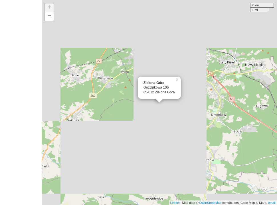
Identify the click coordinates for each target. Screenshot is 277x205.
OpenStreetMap (210, 202)
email (272, 202)
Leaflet (175, 202)
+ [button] (49, 7)
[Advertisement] (21, 102)
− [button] (49, 16)
